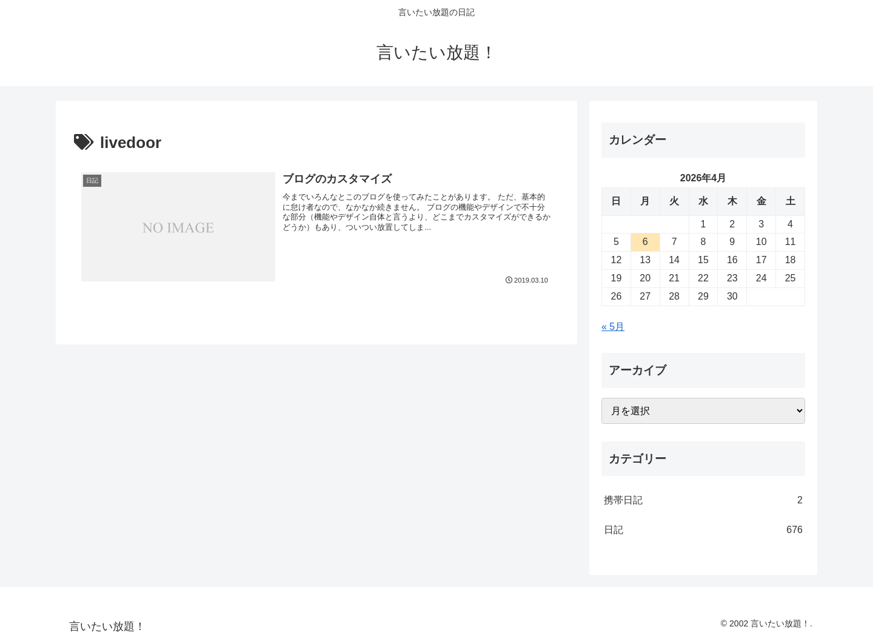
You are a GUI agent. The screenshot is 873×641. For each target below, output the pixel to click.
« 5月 (612, 326)
